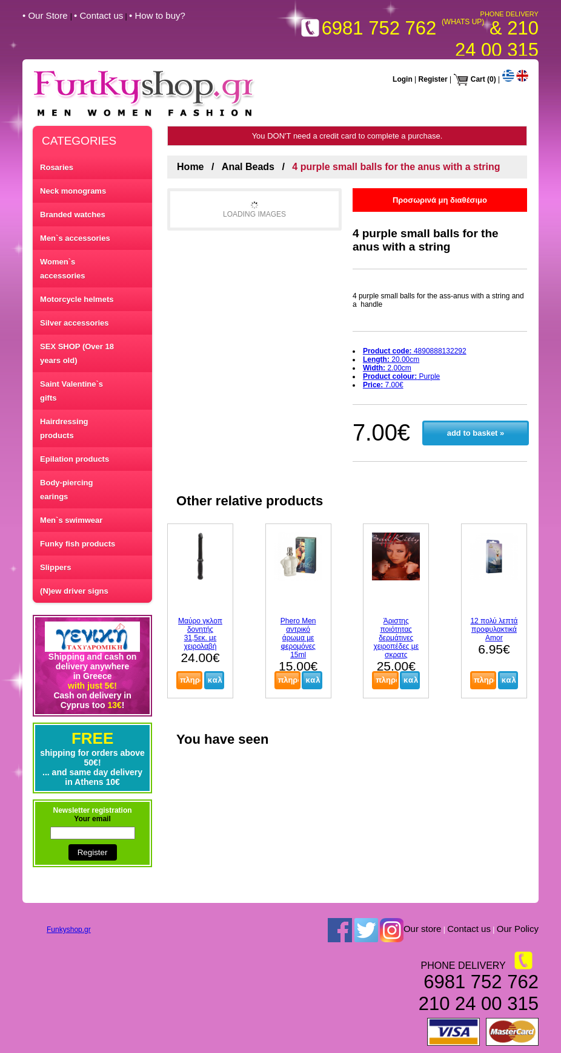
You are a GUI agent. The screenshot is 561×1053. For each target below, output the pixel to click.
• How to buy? (157, 15)
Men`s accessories (75, 238)
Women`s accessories (62, 268)
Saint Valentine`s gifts (71, 390)
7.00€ (383, 385)
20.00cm (391, 359)
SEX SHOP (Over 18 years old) (77, 353)
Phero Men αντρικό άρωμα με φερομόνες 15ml (298, 638)
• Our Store (46, 15)
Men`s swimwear (71, 520)
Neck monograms (73, 190)
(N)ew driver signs (74, 590)
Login (403, 79)
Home (190, 167)
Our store (422, 928)
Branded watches (72, 214)
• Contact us (98, 15)
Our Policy (518, 928)
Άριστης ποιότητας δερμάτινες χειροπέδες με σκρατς (396, 638)
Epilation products (74, 459)
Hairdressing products (64, 428)
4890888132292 (414, 351)
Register (433, 79)
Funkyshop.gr (69, 929)
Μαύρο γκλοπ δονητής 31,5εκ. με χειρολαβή (200, 634)
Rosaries (56, 167)
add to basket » (476, 433)
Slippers (55, 567)
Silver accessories (74, 322)
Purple (401, 376)
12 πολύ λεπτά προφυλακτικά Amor (493, 629)
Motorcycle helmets (76, 299)
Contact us (469, 928)
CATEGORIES (79, 140)
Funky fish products (77, 543)
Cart (478, 79)
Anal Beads (248, 167)
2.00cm (387, 368)
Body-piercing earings (66, 489)
